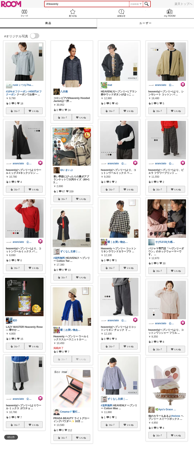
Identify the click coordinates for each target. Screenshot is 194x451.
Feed (24, 13)
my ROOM (170, 13)
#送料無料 (59, 258)
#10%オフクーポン (17, 91)
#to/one (175, 416)
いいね (35, 111)
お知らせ (121, 13)
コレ (17, 111)
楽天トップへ (183, 3)
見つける (73, 13)
